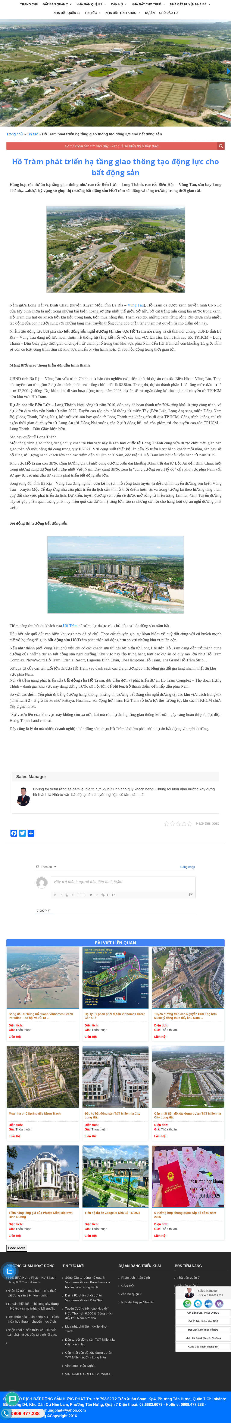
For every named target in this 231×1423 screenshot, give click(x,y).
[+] (114, 894)
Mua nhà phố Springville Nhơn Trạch (35, 1113)
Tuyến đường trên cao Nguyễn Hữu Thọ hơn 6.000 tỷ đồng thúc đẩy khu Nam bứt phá (88, 1313)
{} (108, 894)
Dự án (150, 13)
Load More (16, 1248)
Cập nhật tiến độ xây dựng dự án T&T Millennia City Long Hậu (187, 1115)
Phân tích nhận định (135, 1277)
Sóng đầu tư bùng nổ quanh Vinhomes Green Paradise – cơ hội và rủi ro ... (41, 1016)
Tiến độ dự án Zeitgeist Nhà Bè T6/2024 (112, 1213)
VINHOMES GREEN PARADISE (88, 1374)
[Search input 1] (112, 146)
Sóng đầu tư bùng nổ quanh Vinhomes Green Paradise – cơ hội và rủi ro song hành (87, 1282)
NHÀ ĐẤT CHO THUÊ (149, 4)
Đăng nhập (187, 867)
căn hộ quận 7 (131, 1294)
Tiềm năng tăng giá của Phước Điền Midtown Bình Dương (41, 1214)
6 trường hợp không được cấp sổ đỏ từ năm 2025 (185, 1214)
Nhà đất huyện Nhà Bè (190, 4)
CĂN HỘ (119, 4)
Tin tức (93, 13)
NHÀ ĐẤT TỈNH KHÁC (123, 13)
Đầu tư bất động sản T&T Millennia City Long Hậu (112, 1115)
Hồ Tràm (70, 625)
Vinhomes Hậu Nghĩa (80, 1365)
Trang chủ (29, 4)
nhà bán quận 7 (91, 4)
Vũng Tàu (136, 305)
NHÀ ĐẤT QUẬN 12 (66, 13)
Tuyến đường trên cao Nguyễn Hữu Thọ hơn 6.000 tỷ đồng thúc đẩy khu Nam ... (185, 1016)
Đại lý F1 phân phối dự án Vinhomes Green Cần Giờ (115, 1016)
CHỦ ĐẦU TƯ (168, 13)
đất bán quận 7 (57, 4)
